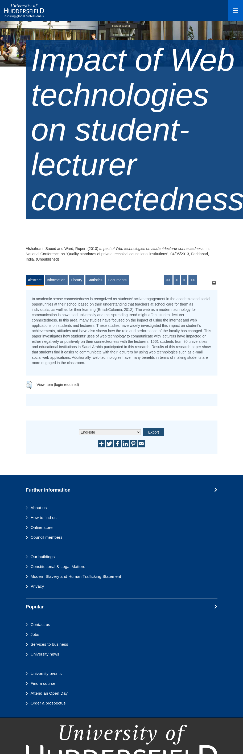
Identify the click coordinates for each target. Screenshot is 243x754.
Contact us (40, 624)
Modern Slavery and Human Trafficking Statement (76, 576)
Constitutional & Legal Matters (58, 566)
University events (46, 673)
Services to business (49, 644)
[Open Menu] (235, 10)
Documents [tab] (117, 280)
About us (39, 507)
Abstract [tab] (35, 280)
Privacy (37, 586)
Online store (42, 527)
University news (45, 654)
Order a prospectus (48, 703)
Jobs (35, 634)
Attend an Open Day (49, 693)
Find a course (43, 683)
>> (193, 280)
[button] (29, 385)
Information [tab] (56, 280)
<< (168, 280)
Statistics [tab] (95, 280)
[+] (214, 283)
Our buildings (43, 556)
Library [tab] (76, 280)
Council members (47, 537)
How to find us (44, 517)
